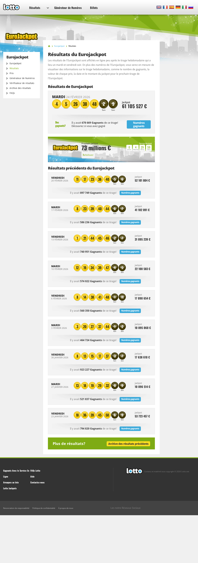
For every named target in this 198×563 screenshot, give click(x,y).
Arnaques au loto (11, 482)
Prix (12, 73)
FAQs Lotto (35, 470)
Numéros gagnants (139, 124)
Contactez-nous (37, 482)
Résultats (39, 8)
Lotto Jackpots (10, 488)
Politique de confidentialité (43, 508)
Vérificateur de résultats (22, 83)
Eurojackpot (15, 63)
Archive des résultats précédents (128, 443)
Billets (94, 8)
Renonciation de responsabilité (16, 508)
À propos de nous (65, 508)
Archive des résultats (20, 88)
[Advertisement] (99, 539)
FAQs (12, 93)
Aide (32, 476)
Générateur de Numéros (68, 8)
